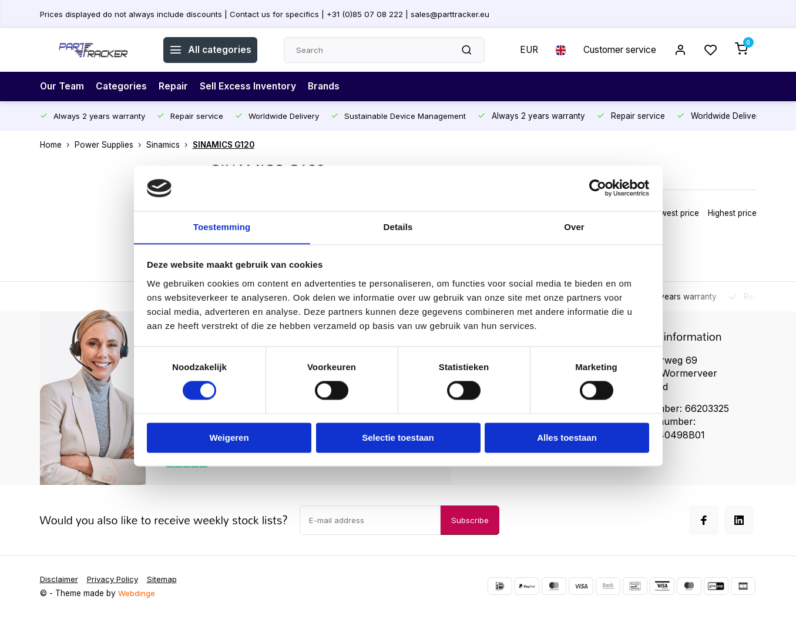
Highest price (732, 213)
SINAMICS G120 (223, 144)
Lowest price (675, 213)
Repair (176, 86)
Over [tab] (574, 227)
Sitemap (166, 594)
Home (57, 144)
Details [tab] (398, 227)
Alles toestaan (567, 438)
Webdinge (136, 608)
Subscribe (470, 535)
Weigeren (228, 438)
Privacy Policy (115, 594)
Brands (329, 86)
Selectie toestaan (398, 438)
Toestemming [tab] (222, 227)
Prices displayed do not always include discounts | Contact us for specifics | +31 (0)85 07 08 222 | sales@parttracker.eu (267, 13)
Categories (123, 86)
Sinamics (169, 144)
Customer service (617, 50)
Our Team (63, 86)
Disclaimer (59, 594)
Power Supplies (110, 144)
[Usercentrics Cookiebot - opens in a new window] (597, 188)
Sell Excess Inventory (252, 86)
